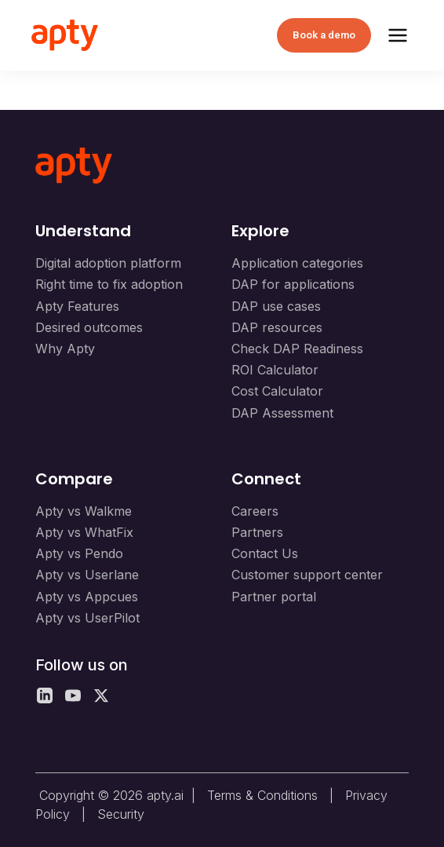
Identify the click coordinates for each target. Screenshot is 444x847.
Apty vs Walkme (83, 511)
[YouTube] (73, 695)
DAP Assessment (282, 413)
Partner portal (273, 596)
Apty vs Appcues (86, 596)
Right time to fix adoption (109, 284)
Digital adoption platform (108, 263)
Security (120, 814)
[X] (101, 695)
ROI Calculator (274, 370)
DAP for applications (293, 284)
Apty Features (77, 306)
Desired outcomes (89, 327)
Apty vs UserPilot (87, 618)
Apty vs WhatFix (84, 532)
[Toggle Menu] (398, 35)
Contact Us (264, 553)
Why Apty (65, 348)
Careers (254, 511)
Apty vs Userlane (87, 574)
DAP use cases (276, 306)
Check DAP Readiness (297, 348)
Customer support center (307, 574)
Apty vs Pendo (79, 553)
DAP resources (276, 327)
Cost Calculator (277, 391)
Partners (257, 532)
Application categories (297, 263)
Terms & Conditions (262, 795)
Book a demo (324, 35)
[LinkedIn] (44, 695)
